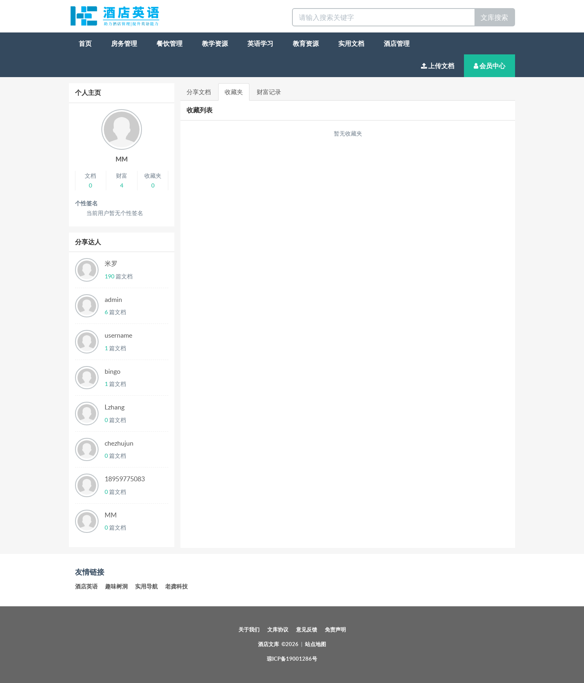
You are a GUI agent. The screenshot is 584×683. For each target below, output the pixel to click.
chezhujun (119, 443)
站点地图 (315, 644)
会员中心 (489, 65)
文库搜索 (494, 17)
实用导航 (146, 586)
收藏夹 (234, 91)
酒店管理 (397, 43)
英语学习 (260, 43)
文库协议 (277, 630)
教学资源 (215, 43)
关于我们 (249, 630)
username (118, 335)
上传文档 (437, 65)
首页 (85, 43)
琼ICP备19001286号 (292, 659)
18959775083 (125, 479)
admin (113, 299)
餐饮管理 (169, 43)
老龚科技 (176, 586)
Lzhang (115, 407)
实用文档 (351, 43)
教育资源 (306, 43)
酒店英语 (86, 586)
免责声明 (335, 630)
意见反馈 (306, 630)
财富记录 (269, 91)
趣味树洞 (116, 586)
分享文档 (199, 91)
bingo (112, 371)
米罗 (111, 263)
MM (122, 159)
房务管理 (124, 43)
